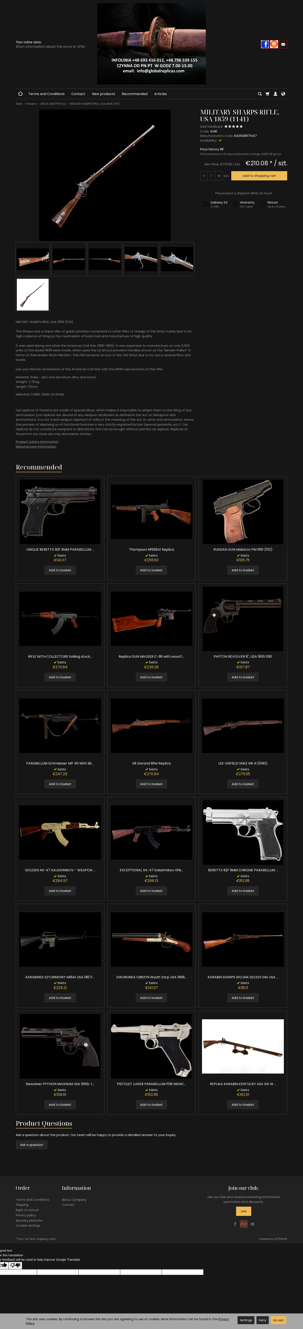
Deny (262, 1320)
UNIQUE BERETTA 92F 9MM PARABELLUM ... (60, 549)
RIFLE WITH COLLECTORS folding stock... (60, 656)
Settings (246, 1320)
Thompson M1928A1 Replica (151, 549)
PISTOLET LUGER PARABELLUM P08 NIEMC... (151, 1084)
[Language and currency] (283, 94)
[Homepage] (151, 43)
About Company (74, 1200)
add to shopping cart (259, 175)
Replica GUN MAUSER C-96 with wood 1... (151, 656)
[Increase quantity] (203, 175)
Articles (160, 93)
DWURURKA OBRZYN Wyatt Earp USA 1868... (151, 977)
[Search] (260, 94)
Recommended (135, 93)
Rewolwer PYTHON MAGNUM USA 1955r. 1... (60, 1084)
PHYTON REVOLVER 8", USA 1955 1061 (243, 656)
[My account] (275, 94)
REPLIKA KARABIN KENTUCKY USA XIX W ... (243, 1084)
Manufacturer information (36, 446)
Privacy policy (26, 1215)
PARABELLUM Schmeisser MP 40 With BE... (60, 763)
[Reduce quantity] (218, 175)
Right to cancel (27, 1210)
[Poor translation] (15, 1265)
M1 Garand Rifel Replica (151, 763)
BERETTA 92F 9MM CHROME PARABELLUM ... (243, 870)
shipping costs (46, 1239)
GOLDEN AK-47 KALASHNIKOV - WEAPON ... (60, 870)
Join (244, 1211)
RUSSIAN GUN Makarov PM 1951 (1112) (242, 549)
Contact (78, 93)
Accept (278, 1320)
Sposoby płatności (29, 1220)
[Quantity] (211, 175)
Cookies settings (28, 1225)
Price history (211, 149)
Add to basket (60, 570)
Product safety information (37, 441)
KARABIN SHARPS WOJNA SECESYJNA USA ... (243, 977)
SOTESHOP (280, 1239)
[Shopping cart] (268, 94)
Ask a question (31, 1145)
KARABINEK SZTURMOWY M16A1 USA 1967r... (60, 977)
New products (103, 93)
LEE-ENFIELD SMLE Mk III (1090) (243, 763)
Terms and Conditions (46, 93)
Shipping (22, 1205)
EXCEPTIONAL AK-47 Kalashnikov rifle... (151, 870)
